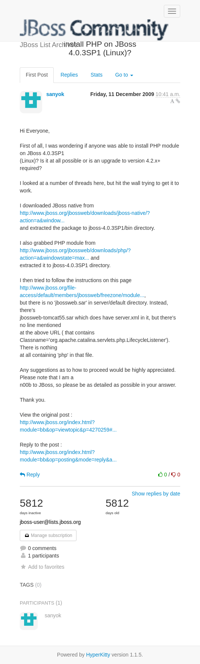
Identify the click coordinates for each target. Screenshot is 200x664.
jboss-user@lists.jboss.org (50, 522)
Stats (97, 75)
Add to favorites (42, 567)
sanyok (55, 94)
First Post (37, 75)
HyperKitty (98, 655)
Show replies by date (156, 494)
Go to (124, 75)
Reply (30, 475)
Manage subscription (48, 535)
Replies (69, 75)
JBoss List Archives (94, 30)
